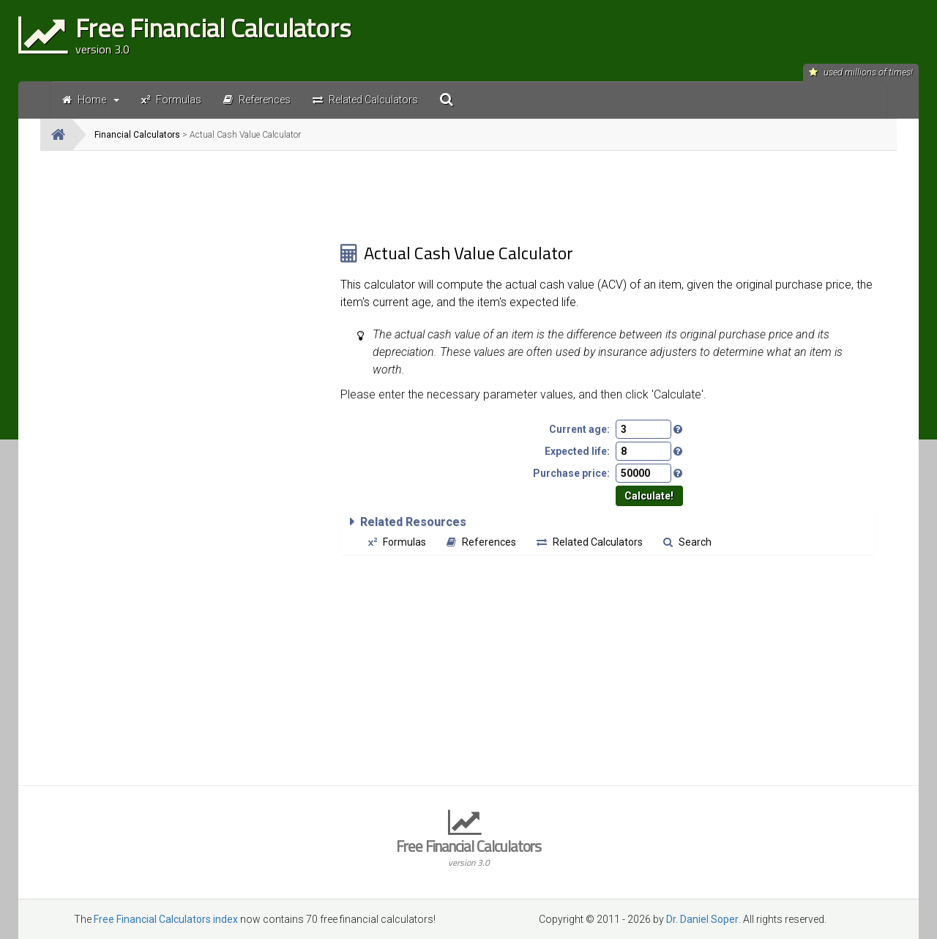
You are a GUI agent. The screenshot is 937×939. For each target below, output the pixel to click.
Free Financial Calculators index (166, 919)
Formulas (397, 542)
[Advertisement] (190, 264)
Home (90, 99)
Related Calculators (590, 542)
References (481, 542)
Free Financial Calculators (468, 851)
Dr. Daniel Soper (702, 919)
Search (687, 542)
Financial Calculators (137, 135)
